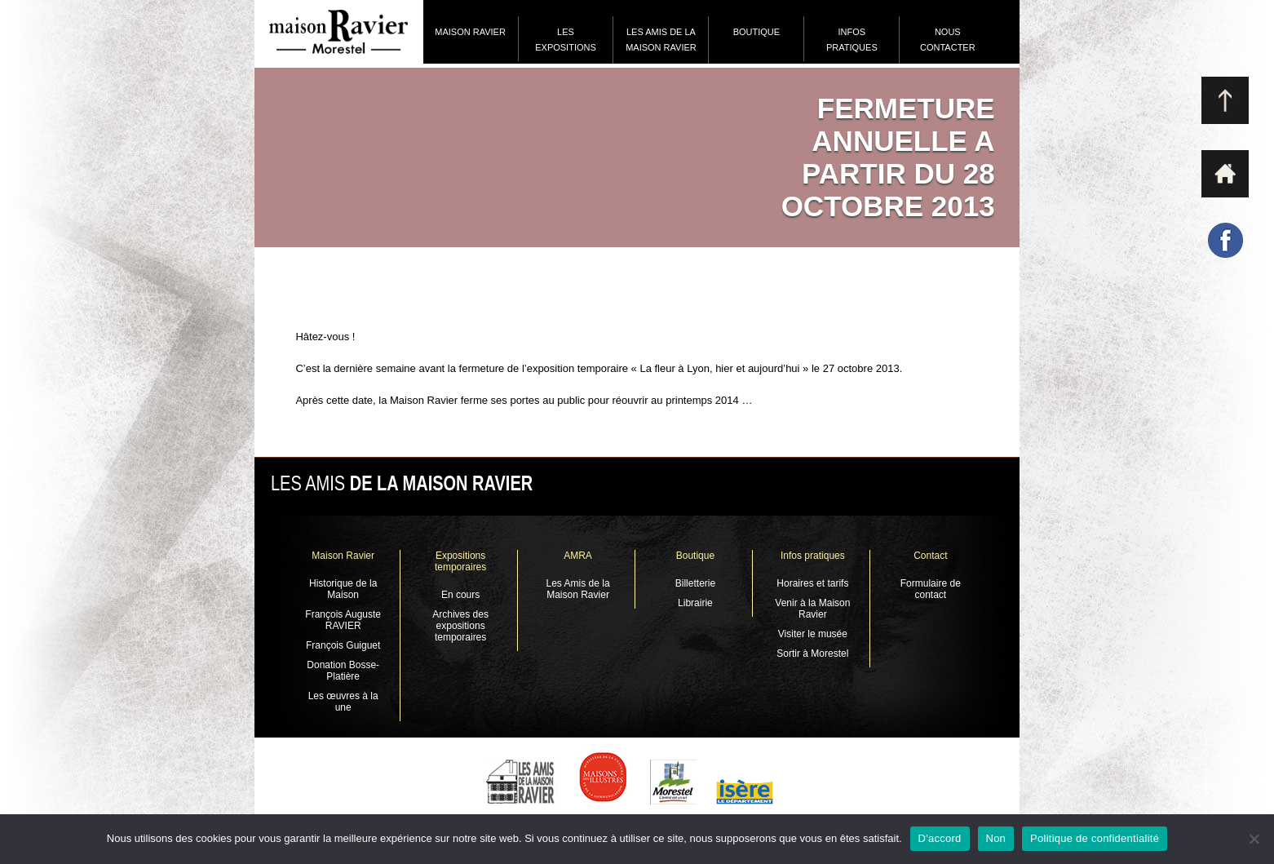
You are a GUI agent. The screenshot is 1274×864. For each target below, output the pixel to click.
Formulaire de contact (930, 589)
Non (996, 838)
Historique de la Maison (343, 589)
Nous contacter (947, 39)
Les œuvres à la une (343, 701)
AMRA (578, 555)
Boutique (756, 32)
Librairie (695, 603)
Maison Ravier (470, 32)
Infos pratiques (852, 39)
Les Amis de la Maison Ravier (661, 39)
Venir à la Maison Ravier (812, 608)
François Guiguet (343, 645)
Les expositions (565, 39)
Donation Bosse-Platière (343, 670)
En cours (460, 594)
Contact (930, 555)
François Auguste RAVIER (343, 620)
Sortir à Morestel (812, 653)
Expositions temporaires (460, 561)
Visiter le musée (812, 634)
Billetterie (695, 583)
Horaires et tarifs (812, 583)
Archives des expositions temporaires (460, 626)
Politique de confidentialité (1094, 838)
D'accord (940, 838)
